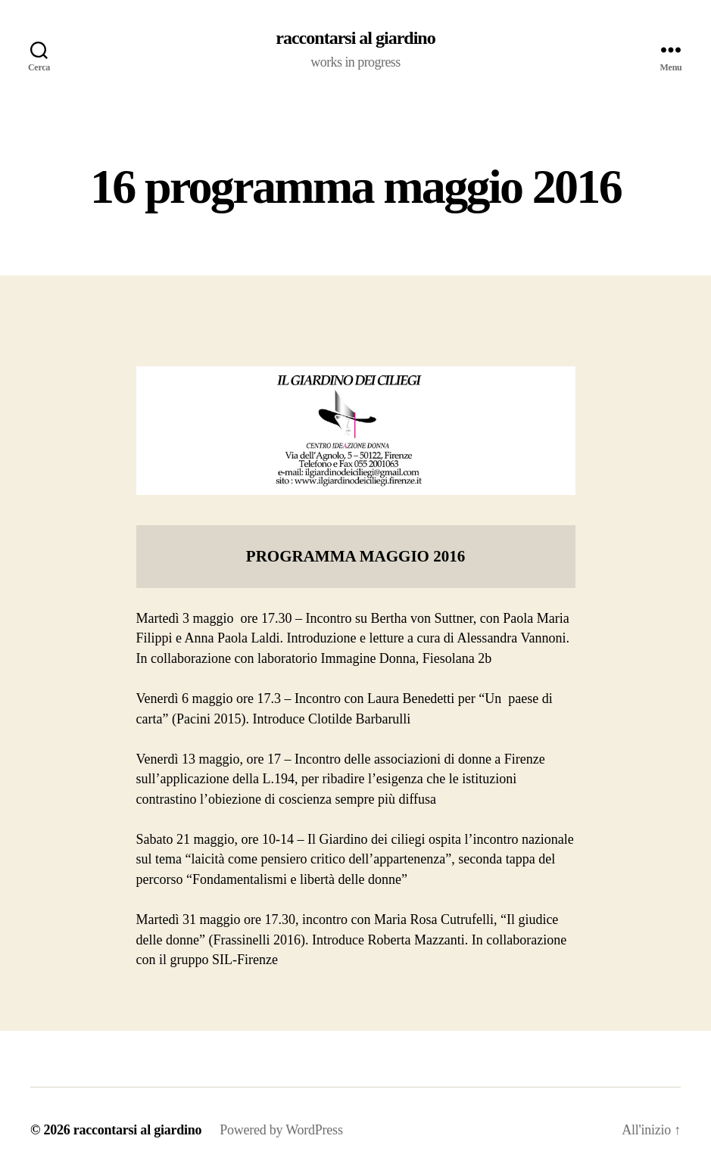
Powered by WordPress (281, 1129)
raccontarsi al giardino (355, 38)
